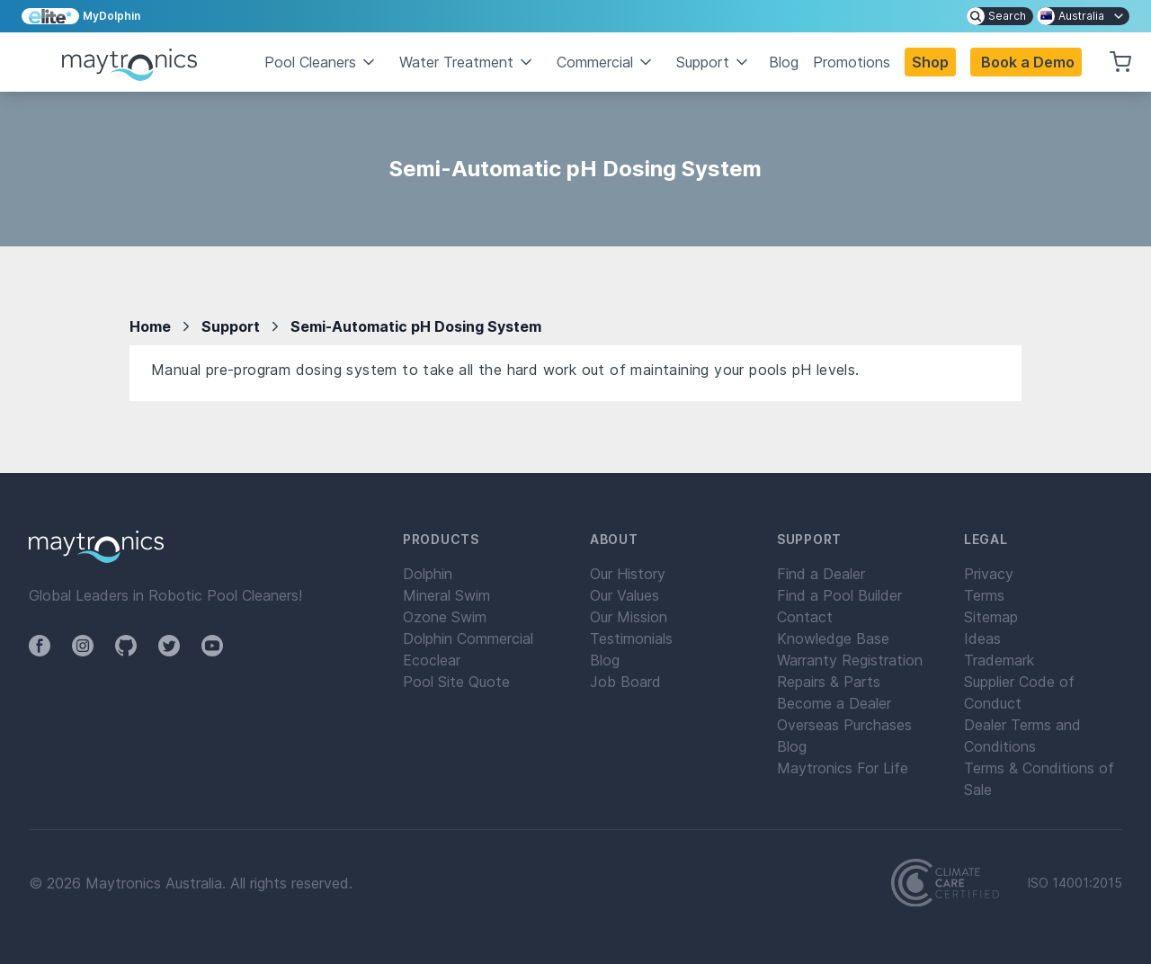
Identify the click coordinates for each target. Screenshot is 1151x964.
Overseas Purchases (844, 725)
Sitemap (991, 617)
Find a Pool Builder (839, 595)
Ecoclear (431, 660)
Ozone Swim (444, 617)
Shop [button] (930, 62)
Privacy (988, 574)
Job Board (625, 682)
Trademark (999, 660)
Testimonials (631, 638)
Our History (627, 574)
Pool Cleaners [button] (321, 62)
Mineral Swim (446, 595)
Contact (805, 617)
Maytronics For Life (842, 768)
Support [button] (713, 62)
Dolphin (427, 574)
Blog (784, 62)
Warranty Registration (850, 660)
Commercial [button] (606, 62)
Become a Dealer (834, 703)
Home (150, 326)
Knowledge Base (833, 638)
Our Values (624, 595)
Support (230, 326)
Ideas (982, 638)
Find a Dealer (821, 574)
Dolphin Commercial (468, 638)
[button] (1026, 62)
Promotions (851, 62)
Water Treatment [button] (467, 62)
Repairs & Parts (828, 682)
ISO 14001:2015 (1075, 883)
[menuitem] (1000, 16)
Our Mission (628, 617)
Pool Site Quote (456, 682)
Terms (984, 595)
